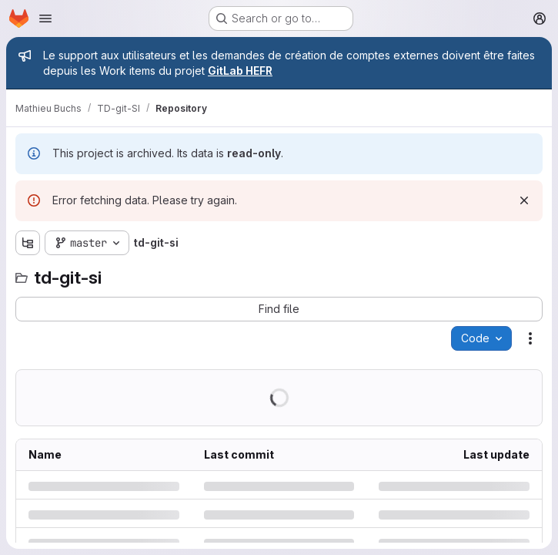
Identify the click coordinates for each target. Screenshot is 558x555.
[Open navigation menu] (45, 18)
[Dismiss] (524, 200)
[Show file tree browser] (27, 242)
